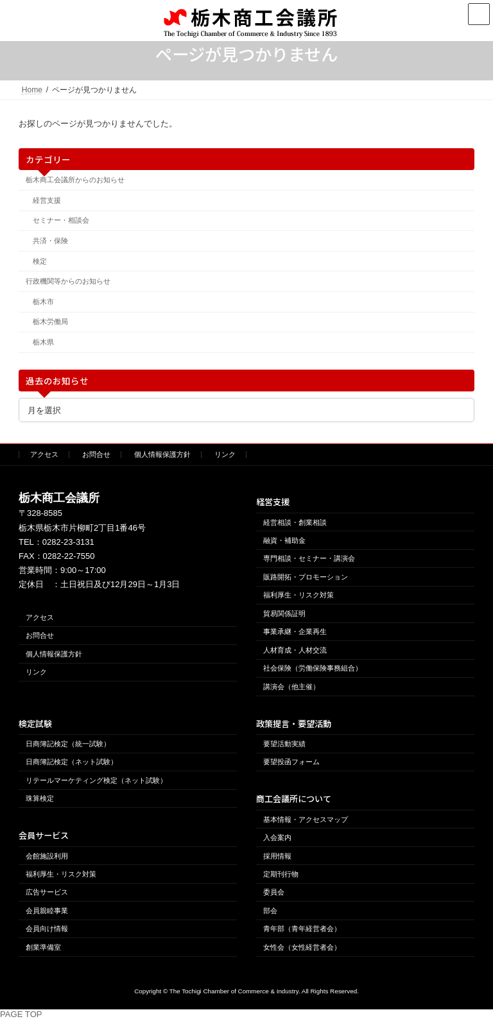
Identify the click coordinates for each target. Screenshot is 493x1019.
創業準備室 (43, 947)
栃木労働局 (50, 321)
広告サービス (47, 892)
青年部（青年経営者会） (302, 928)
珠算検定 (40, 798)
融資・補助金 (284, 540)
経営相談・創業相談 (295, 522)
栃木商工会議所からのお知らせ (75, 180)
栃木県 (43, 342)
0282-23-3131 (68, 542)
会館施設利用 (47, 856)
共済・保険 (50, 240)
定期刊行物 (280, 874)
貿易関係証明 (284, 613)
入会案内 (277, 837)
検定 (40, 260)
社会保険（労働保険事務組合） (312, 668)
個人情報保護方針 (162, 454)
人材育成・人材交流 (295, 650)
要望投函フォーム (291, 762)
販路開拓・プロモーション (305, 577)
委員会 (273, 892)
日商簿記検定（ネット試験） (71, 762)
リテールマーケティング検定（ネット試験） (96, 780)
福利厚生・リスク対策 (298, 595)
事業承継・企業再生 (295, 631)
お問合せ (96, 454)
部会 (270, 910)
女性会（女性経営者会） (302, 947)
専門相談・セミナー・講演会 (309, 559)
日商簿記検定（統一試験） (68, 744)
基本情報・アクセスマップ (305, 819)
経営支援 (47, 200)
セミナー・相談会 (61, 220)
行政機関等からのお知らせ (68, 281)
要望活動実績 (284, 744)
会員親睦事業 (47, 910)
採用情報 (277, 856)
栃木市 (43, 301)
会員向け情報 (47, 928)
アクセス (44, 454)
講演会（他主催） (291, 686)
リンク (225, 454)
